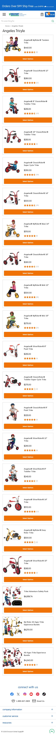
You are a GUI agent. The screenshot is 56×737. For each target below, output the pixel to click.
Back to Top (52, 731)
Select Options (28, 59)
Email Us (40, 701)
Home (7, 26)
